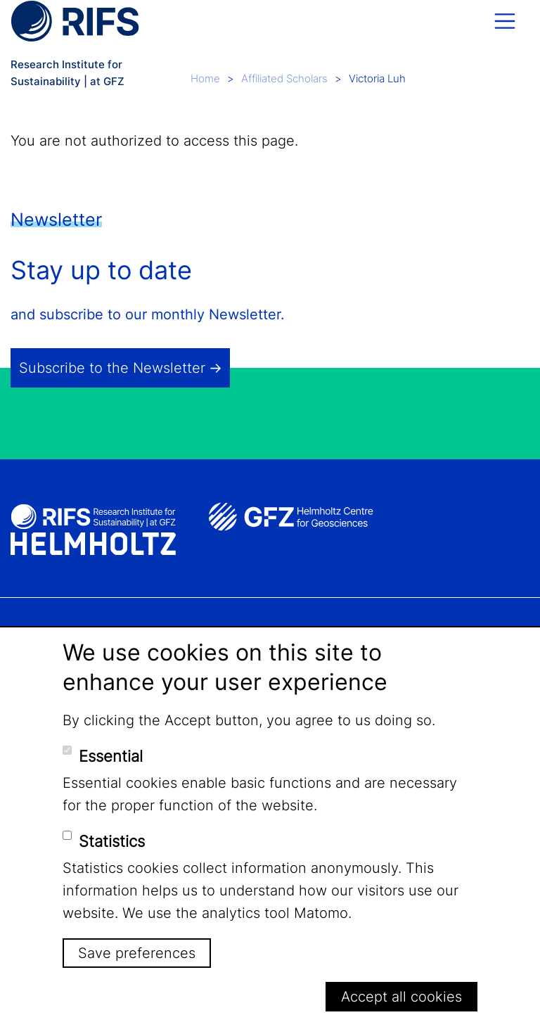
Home (205, 78)
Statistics (112, 841)
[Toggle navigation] (504, 21)
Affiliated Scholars (284, 78)
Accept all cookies (401, 996)
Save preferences (136, 953)
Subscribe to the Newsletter (112, 367)
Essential (111, 756)
